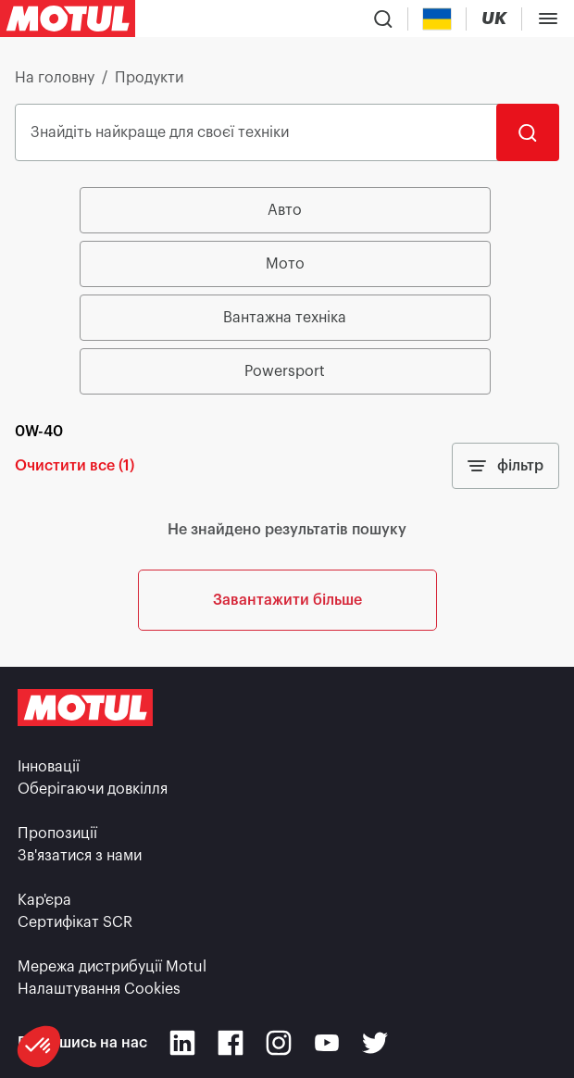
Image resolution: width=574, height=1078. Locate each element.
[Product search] (383, 18)
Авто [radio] (285, 210)
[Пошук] (527, 132)
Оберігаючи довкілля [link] (93, 789)
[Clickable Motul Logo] (67, 18)
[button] (39, 1046)
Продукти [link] (149, 77)
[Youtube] (327, 1043)
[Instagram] (279, 1043)
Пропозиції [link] (57, 833)
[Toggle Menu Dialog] (548, 18)
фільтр (505, 466)
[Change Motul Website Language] (493, 18)
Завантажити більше (287, 600)
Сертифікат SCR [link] (75, 922)
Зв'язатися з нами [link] (80, 855)
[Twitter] (375, 1043)
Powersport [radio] (284, 371)
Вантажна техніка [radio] (284, 317)
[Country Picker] (437, 19)
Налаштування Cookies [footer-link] (99, 989)
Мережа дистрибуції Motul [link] (112, 966)
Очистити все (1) (74, 465)
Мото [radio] (285, 264)
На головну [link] (54, 77)
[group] (287, 290)
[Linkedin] (182, 1043)
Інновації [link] (49, 766)
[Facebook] (230, 1043)
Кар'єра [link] (44, 900)
